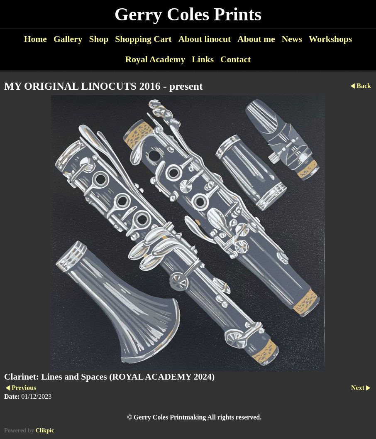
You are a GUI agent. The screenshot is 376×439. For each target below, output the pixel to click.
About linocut (204, 39)
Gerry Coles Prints (188, 14)
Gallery (68, 39)
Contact (235, 59)
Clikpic (45, 430)
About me (256, 39)
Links (203, 59)
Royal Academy (155, 59)
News (292, 39)
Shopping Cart (143, 39)
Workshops (330, 39)
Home (35, 39)
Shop (98, 39)
